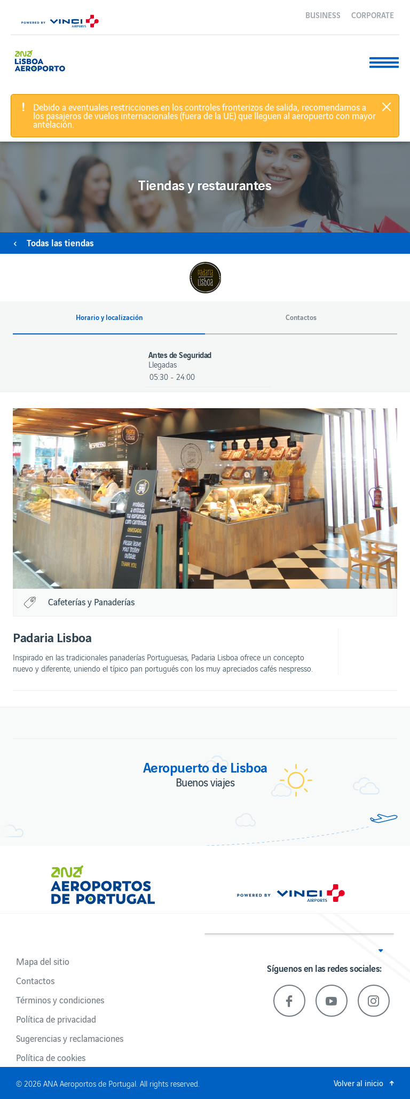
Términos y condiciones (60, 999)
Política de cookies (50, 1057)
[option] (205, 498)
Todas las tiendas (60, 242)
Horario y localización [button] (109, 317)
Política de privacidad (56, 1018)
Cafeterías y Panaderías (91, 601)
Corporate (372, 14)
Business (323, 14)
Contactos (35, 980)
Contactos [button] (301, 317)
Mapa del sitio (42, 961)
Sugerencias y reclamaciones (69, 1038)
